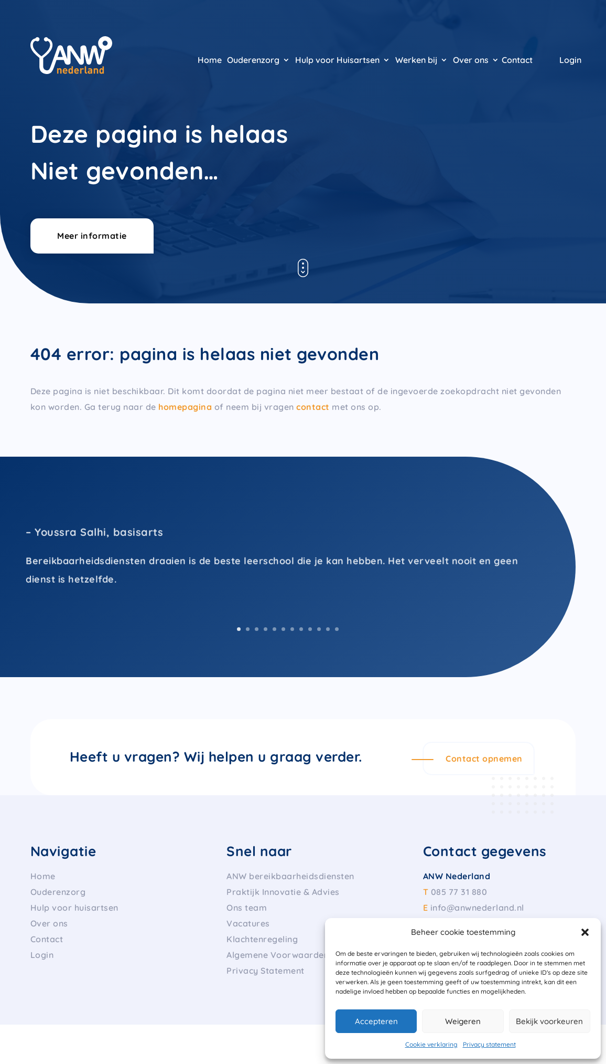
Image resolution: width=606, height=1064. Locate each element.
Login (570, 60)
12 (337, 629)
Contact (517, 60)
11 (328, 629)
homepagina (185, 407)
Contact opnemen (484, 758)
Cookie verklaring (431, 1044)
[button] (585, 932)
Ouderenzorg (253, 60)
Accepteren (376, 1021)
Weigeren (463, 1021)
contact (313, 407)
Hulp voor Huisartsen (337, 60)
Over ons (471, 60)
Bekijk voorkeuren (549, 1021)
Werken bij (416, 60)
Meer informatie (92, 235)
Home (210, 60)
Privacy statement (489, 1044)
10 (319, 629)
